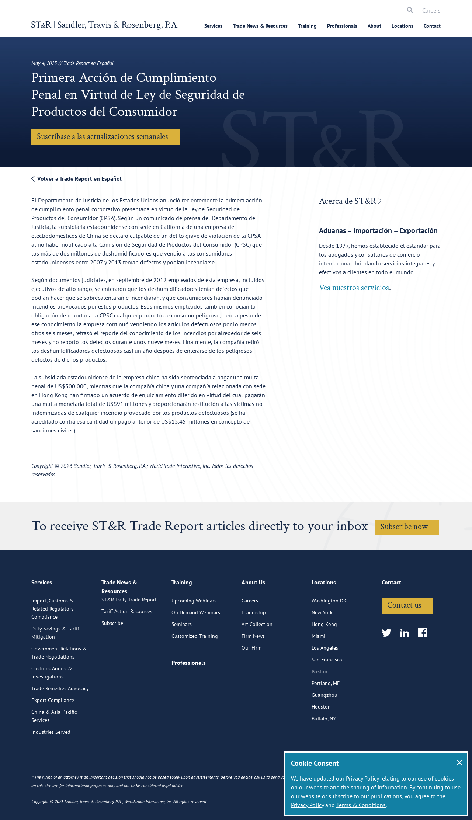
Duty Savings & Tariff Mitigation (55, 662)
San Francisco (327, 689)
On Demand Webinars (195, 642)
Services (213, 25)
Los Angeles (325, 677)
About (374, 25)
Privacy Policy (307, 805)
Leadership (254, 642)
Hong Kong (324, 654)
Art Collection (257, 654)
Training (307, 25)
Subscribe (112, 661)
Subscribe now (404, 526)
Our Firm (251, 677)
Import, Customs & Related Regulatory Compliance (52, 638)
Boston (319, 701)
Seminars (181, 654)
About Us (253, 615)
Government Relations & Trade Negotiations (59, 682)
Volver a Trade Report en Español (76, 178)
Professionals (342, 25)
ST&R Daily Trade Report (129, 638)
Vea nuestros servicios (354, 287)
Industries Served (50, 761)
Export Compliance (52, 730)
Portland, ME (326, 713)
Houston (321, 736)
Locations (402, 25)
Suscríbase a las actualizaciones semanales (102, 136)
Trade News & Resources (260, 25)
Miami (318, 666)
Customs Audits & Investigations (51, 702)
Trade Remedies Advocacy (60, 718)
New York (322, 642)
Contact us (404, 635)
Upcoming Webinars (193, 630)
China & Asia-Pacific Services (54, 746)
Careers (431, 10)
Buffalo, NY (324, 748)
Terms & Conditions (361, 805)
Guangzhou (324, 725)
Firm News (253, 666)
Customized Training (194, 666)
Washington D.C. (330, 630)
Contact (432, 25)
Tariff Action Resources (126, 649)
